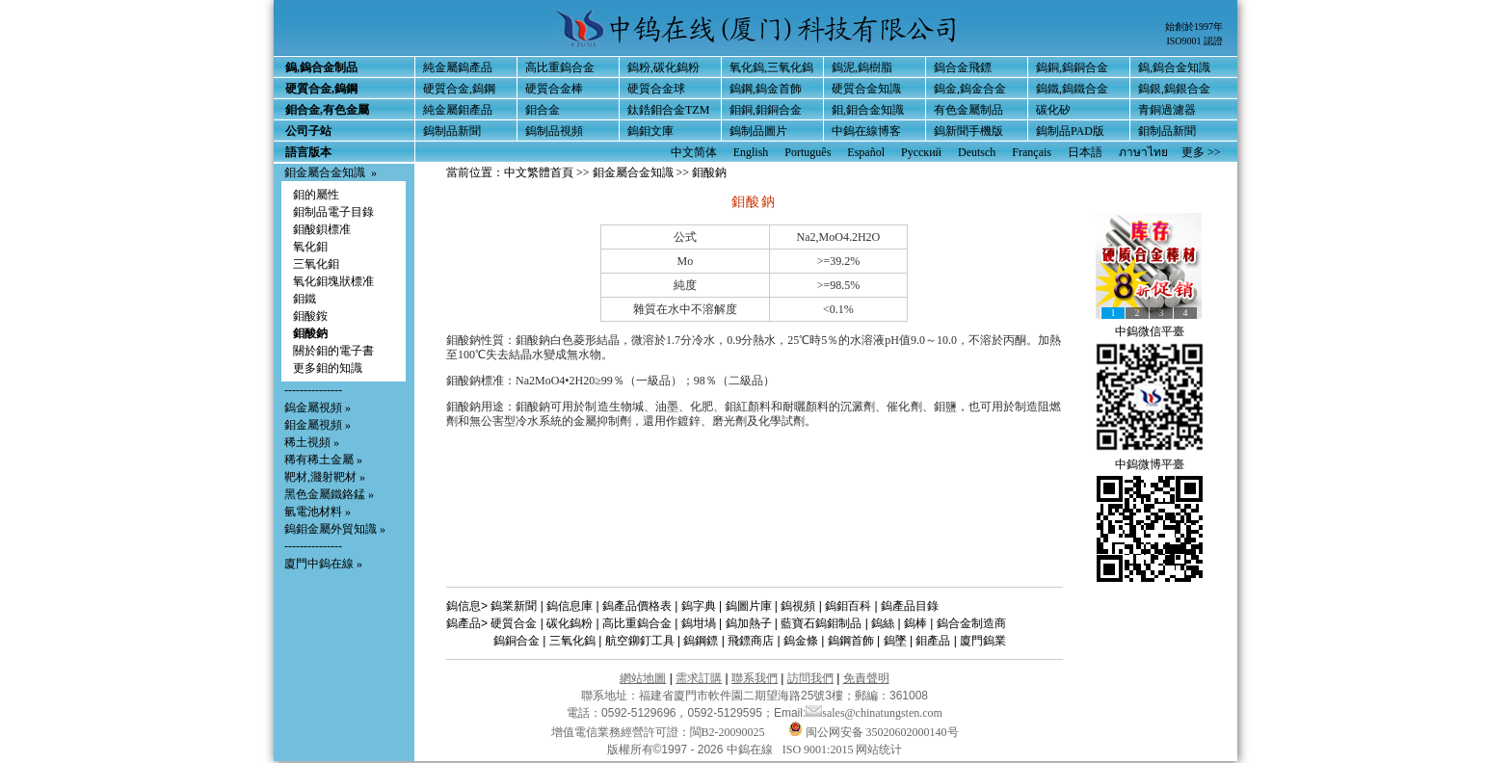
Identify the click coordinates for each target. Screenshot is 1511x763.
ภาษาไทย (1143, 152)
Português (807, 152)
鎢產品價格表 (637, 606)
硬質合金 (513, 623)
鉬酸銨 (310, 316)
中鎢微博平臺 (1149, 464)
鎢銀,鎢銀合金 (1174, 88)
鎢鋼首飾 (851, 640)
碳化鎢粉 (569, 623)
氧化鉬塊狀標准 (333, 281)
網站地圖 (643, 678)
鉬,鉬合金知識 (868, 110)
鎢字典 (698, 606)
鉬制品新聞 (1167, 131)
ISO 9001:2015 (819, 749)
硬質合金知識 (866, 88)
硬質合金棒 (554, 88)
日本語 (1085, 152)
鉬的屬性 (316, 194)
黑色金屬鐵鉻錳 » (329, 494)
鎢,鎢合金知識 (1174, 67)
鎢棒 (915, 623)
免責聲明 (866, 678)
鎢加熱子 (749, 623)
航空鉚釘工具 (640, 640)
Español (866, 152)
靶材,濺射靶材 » (324, 477)
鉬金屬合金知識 (324, 172)
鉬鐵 (304, 298)
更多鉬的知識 (327, 368)
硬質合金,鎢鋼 (459, 88)
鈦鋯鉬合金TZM (668, 110)
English (751, 152)
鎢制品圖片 (758, 131)
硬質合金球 (656, 88)
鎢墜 (895, 640)
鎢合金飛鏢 (963, 67)
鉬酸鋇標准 (322, 229)
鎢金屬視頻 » (317, 407)
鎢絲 (882, 623)
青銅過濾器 (1167, 110)
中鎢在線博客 (866, 131)
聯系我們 (754, 678)
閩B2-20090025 (727, 732)
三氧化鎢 (572, 640)
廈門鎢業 (983, 640)
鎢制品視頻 (554, 131)
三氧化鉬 (316, 264)
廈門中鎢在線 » (323, 563)
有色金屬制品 (968, 110)
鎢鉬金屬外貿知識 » (334, 529)
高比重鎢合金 (560, 67)
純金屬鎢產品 (457, 67)
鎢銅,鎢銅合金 (1072, 67)
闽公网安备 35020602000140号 (873, 732)
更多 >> (1201, 152)
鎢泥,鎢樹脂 (862, 67)
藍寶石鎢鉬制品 (821, 623)
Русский (921, 152)
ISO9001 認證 (1194, 41)
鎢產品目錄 (910, 606)
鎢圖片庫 (749, 606)
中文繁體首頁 (538, 172)
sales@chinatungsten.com (874, 713)
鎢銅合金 (516, 640)
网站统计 (879, 749)
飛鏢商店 (751, 640)
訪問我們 (810, 678)
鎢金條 (800, 640)
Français (1031, 152)
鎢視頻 (798, 606)
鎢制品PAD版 (1070, 131)
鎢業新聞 (513, 606)
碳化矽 (1053, 110)
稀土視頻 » (311, 442)
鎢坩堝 (698, 623)
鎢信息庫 (569, 606)
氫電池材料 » (317, 511)
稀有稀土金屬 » (323, 459)
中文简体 (694, 152)
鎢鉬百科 (848, 606)
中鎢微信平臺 (1149, 331)
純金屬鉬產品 (457, 110)
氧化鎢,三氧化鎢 (771, 67)
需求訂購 (699, 678)
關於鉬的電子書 (333, 350)
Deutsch (976, 152)
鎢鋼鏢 (700, 640)
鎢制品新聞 (452, 131)
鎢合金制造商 (971, 623)
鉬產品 (932, 640)
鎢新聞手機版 (968, 131)
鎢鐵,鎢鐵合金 (1072, 88)
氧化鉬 (310, 246)
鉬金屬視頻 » (317, 425)
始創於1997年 (1194, 26)
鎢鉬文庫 (650, 131)
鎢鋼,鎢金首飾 (765, 88)
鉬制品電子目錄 (333, 212)
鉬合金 (542, 110)
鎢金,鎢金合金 (970, 88)
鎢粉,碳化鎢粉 (663, 67)
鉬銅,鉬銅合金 (765, 110)
